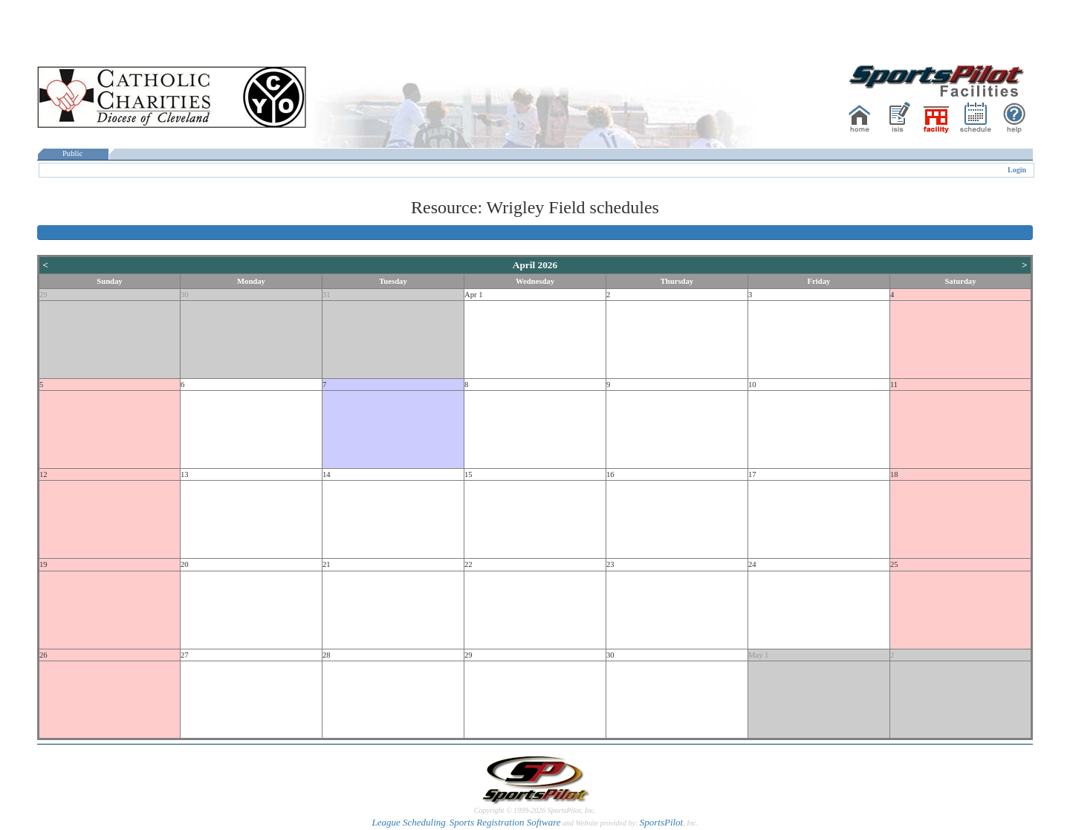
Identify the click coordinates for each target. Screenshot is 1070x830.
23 (610, 564)
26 (43, 655)
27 (185, 655)
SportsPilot (662, 822)
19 (43, 564)
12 (43, 474)
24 (752, 564)
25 (894, 564)
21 (326, 564)
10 (752, 384)
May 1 (758, 655)
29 (43, 295)
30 (185, 295)
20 (185, 564)
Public (73, 153)
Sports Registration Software (505, 822)
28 (326, 655)
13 (185, 474)
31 (326, 295)
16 (610, 474)
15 (468, 474)
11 (894, 384)
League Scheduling (408, 822)
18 (894, 474)
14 (326, 474)
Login (1017, 170)
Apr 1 (473, 295)
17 (752, 474)
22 (468, 564)
